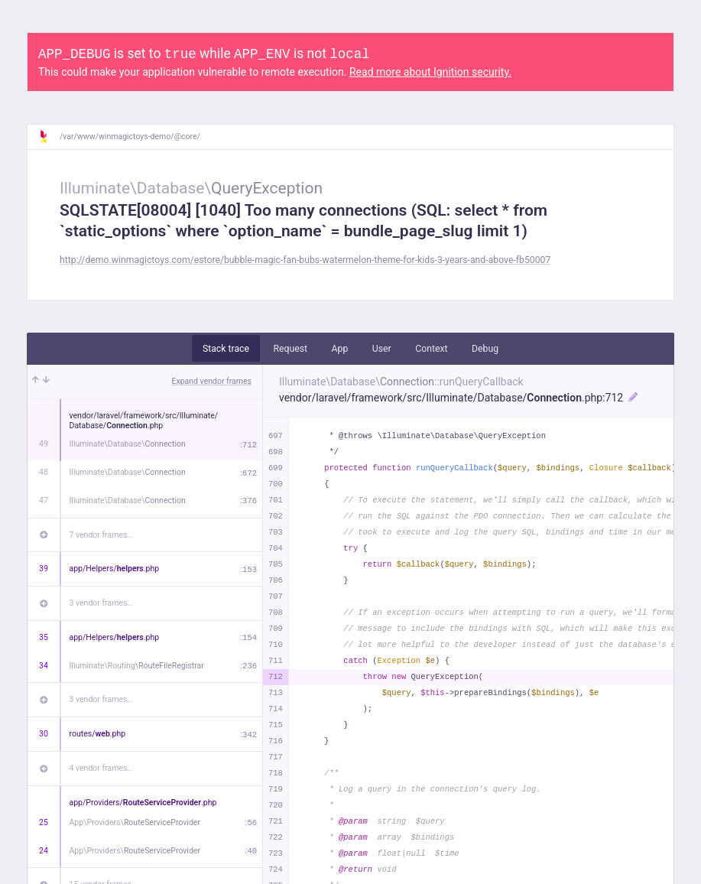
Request (290, 348)
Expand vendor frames (212, 381)
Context (431, 348)
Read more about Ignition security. (430, 72)
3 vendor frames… (101, 603)
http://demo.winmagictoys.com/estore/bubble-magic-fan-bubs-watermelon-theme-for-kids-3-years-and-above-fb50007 (305, 260)
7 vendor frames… (101, 535)
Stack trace (226, 348)
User (381, 348)
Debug (485, 348)
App (340, 348)
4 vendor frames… (101, 768)
